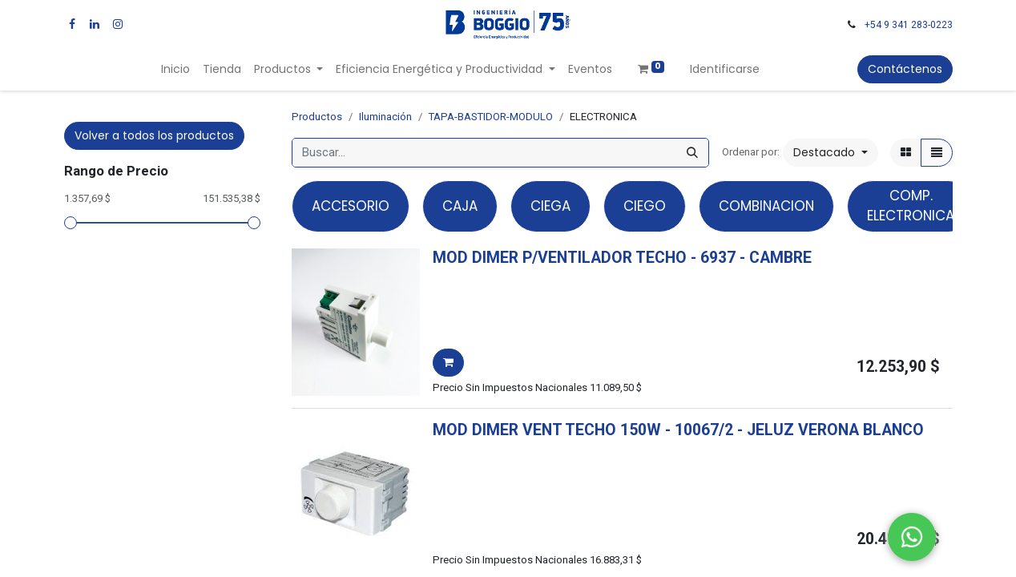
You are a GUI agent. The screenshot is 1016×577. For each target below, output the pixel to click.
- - (751, 257)
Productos (317, 117)
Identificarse (725, 69)
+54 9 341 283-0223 (909, 24)
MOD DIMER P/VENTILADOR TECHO (560, 257)
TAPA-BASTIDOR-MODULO (491, 117)
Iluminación (385, 117)
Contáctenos (905, 69)
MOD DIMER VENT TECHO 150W (547, 430)
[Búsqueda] (692, 153)
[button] (830, 153)
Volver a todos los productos (154, 135)
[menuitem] (175, 69)
